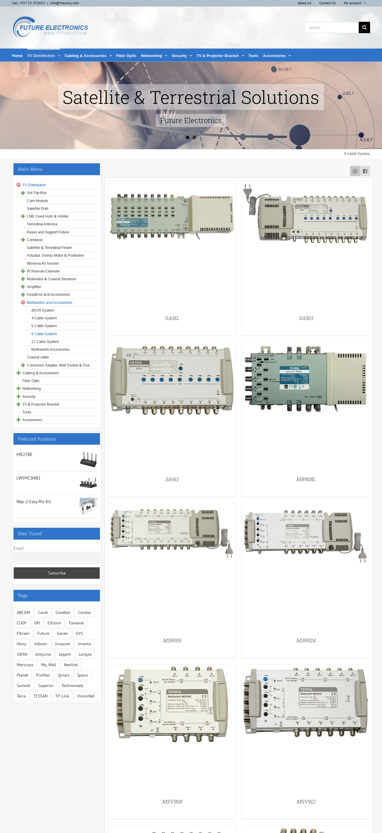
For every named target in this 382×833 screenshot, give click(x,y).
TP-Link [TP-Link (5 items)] (62, 696)
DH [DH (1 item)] (37, 623)
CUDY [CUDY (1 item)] (22, 623)
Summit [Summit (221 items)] (23, 685)
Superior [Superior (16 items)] (46, 685)
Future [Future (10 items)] (43, 633)
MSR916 (172, 640)
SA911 (171, 479)
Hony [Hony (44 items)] (21, 643)
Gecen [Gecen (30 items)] (62, 633)
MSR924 (305, 640)
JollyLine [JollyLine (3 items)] (43, 654)
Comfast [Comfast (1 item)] (63, 612)
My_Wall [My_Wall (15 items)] (48, 664)
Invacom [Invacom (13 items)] (62, 643)
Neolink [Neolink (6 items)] (71, 664)
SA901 (306, 318)
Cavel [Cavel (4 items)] (43, 612)
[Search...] (331, 27)
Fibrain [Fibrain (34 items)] (23, 633)
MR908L (305, 479)
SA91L (172, 318)
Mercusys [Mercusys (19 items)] (25, 664)
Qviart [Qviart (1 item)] (63, 675)
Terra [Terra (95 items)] (21, 696)
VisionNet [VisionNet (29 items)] (86, 696)
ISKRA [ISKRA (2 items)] (22, 654)
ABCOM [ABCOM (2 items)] (23, 612)
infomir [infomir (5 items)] (40, 643)
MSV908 (172, 801)
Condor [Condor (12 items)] (84, 612)
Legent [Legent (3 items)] (65, 654)
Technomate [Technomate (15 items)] (72, 685)
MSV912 (305, 801)
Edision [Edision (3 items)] (54, 623)
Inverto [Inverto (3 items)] (84, 643)
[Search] (364, 27)
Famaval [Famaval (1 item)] (76, 623)
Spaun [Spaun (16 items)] (82, 675)
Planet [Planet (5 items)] (22, 675)
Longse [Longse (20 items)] (85, 654)
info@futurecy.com (64, 3)
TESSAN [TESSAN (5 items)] (40, 696)
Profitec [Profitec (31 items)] (43, 675)
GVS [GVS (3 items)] (79, 633)
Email (18, 548)
